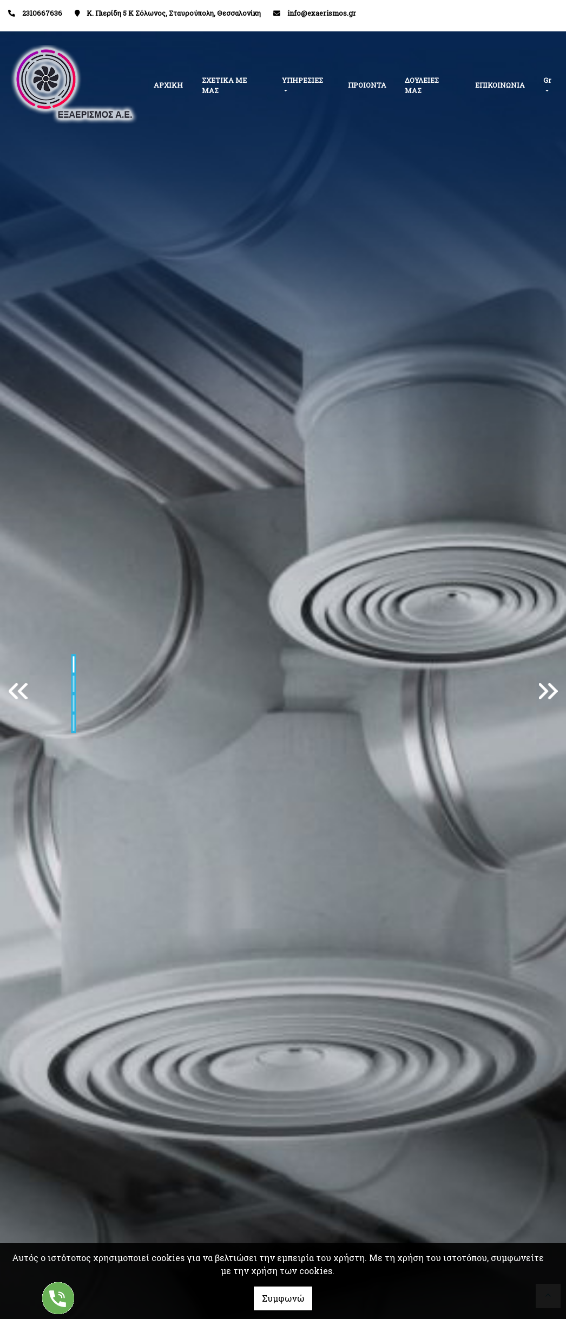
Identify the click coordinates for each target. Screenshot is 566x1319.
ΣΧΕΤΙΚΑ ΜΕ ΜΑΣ (224, 85)
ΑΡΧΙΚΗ (168, 85)
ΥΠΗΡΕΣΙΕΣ (302, 80)
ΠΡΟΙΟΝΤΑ (367, 85)
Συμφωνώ (283, 1298)
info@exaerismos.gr (321, 13)
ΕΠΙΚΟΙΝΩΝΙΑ (500, 85)
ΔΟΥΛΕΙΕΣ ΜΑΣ (422, 85)
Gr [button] (547, 80)
